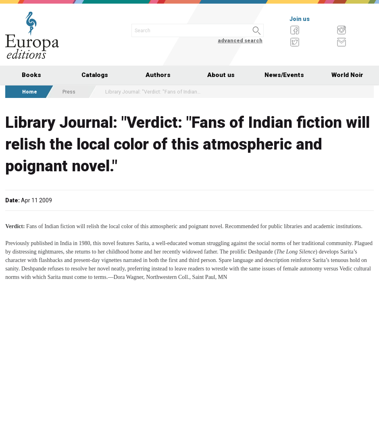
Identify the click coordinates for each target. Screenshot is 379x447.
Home (29, 92)
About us (221, 75)
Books (31, 75)
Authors (158, 75)
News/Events (284, 75)
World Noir (347, 75)
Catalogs (94, 75)
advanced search (240, 40)
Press (68, 92)
